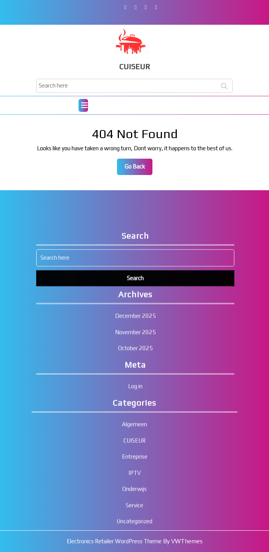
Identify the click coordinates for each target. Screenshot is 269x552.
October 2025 (135, 447)
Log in (135, 485)
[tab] (83, 105)
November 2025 (135, 431)
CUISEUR (134, 66)
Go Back (138, 168)
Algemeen (134, 523)
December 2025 (135, 415)
